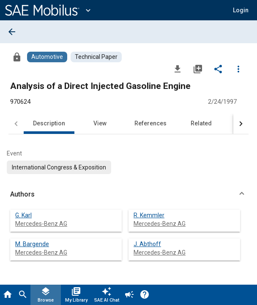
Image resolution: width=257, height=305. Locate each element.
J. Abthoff (147, 244)
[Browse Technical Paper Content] (96, 57)
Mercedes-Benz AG (41, 223)
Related (201, 123)
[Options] (238, 68)
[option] (59, 167)
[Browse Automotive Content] (47, 57)
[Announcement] (129, 295)
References (150, 123)
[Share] (218, 68)
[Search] (22, 295)
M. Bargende (32, 244)
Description (49, 123)
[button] (241, 10)
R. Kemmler (149, 215)
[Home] (7, 295)
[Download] (177, 68)
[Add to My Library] (197, 68)
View (100, 123)
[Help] (144, 295)
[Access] (16, 56)
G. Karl (23, 215)
